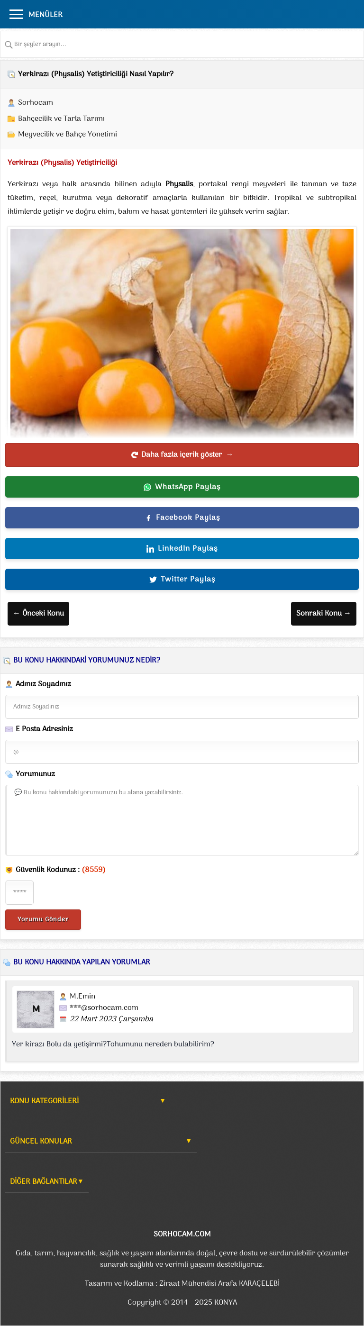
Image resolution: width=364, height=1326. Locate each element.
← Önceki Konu (38, 614)
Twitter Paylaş (182, 579)
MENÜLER (45, 15)
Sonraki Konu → (323, 614)
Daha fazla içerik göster (182, 455)
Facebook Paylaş (182, 518)
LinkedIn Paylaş (182, 549)
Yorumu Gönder (43, 920)
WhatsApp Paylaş (182, 487)
